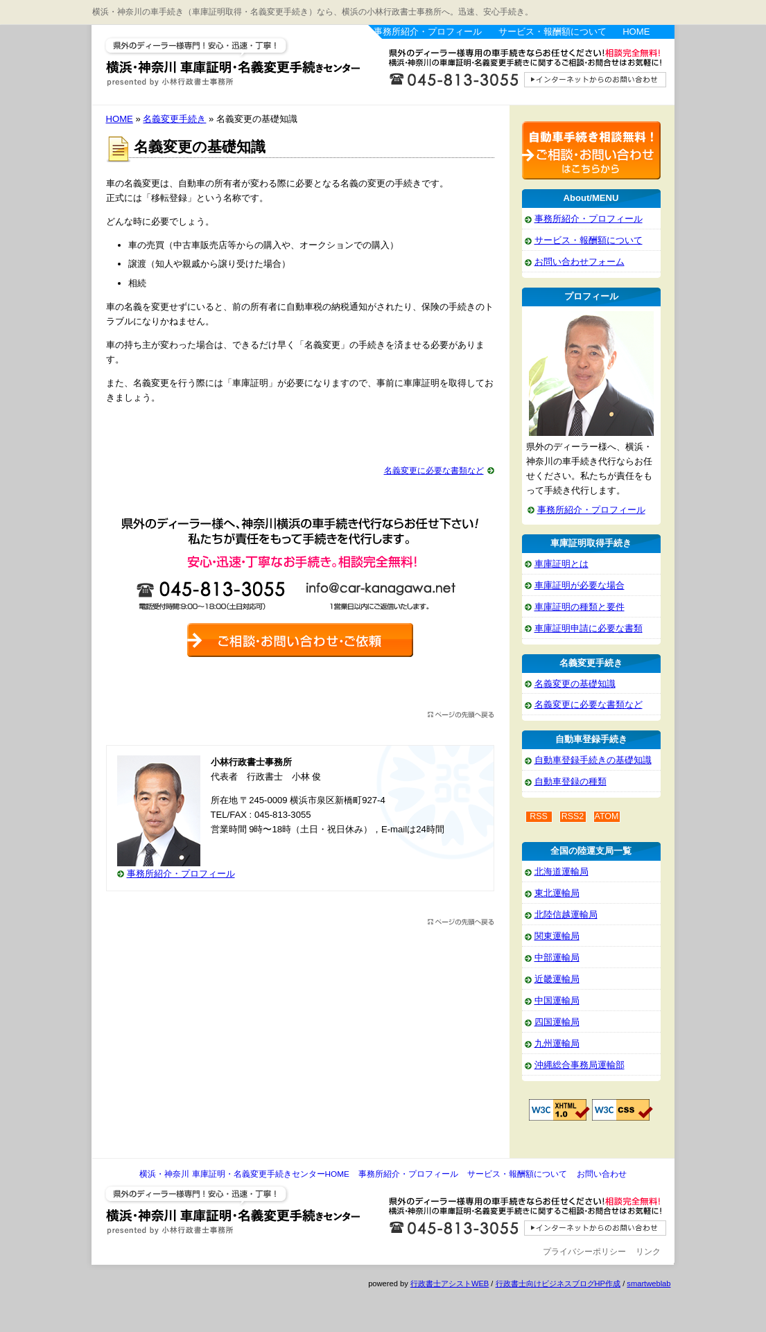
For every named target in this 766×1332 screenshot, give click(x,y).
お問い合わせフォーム (579, 261)
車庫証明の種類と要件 (579, 607)
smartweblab (648, 1283)
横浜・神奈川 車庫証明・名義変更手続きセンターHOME (244, 1174)
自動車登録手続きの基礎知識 (593, 760)
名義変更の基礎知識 (575, 683)
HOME (636, 31)
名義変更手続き (174, 119)
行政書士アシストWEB (449, 1283)
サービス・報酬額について (552, 31)
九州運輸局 (557, 1043)
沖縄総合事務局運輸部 (579, 1065)
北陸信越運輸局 (566, 914)
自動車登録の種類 (570, 781)
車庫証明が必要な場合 (579, 585)
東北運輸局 (557, 893)
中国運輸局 (557, 1000)
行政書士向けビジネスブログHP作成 (558, 1283)
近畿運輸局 (557, 979)
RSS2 (573, 816)
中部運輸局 (557, 957)
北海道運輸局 (561, 871)
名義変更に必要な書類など (434, 470)
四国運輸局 (557, 1022)
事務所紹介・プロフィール (428, 31)
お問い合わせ (602, 1174)
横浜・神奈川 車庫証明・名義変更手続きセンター (230, 62)
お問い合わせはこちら (521, 71)
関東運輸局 (557, 936)
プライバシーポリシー (584, 1251)
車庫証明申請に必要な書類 (588, 628)
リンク (648, 1251)
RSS (539, 816)
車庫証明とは (561, 564)
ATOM (607, 816)
